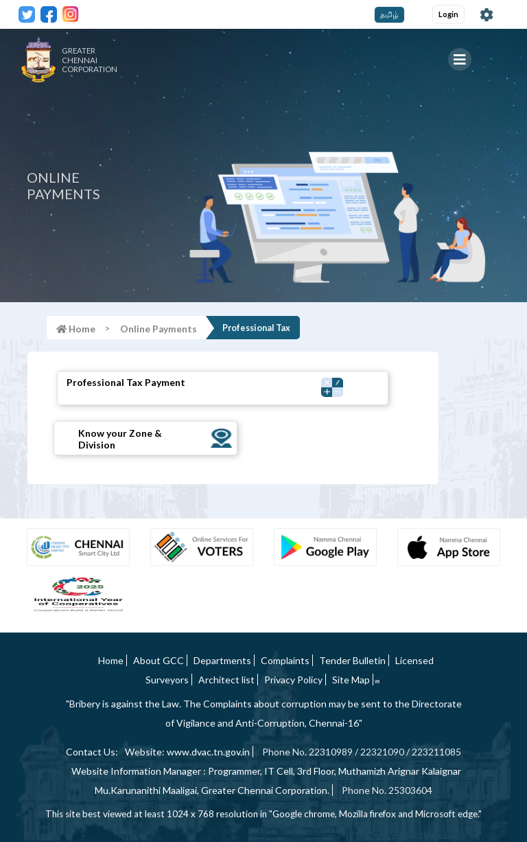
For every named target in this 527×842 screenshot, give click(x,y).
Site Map (351, 679)
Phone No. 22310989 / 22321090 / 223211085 (361, 752)
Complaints (285, 660)
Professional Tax (256, 328)
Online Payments (158, 328)
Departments (222, 660)
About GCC (158, 660)
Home (111, 660)
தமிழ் (389, 14)
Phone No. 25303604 (387, 790)
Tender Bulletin (352, 660)
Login (448, 14)
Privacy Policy (293, 679)
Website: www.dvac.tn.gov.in (187, 752)
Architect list (226, 679)
